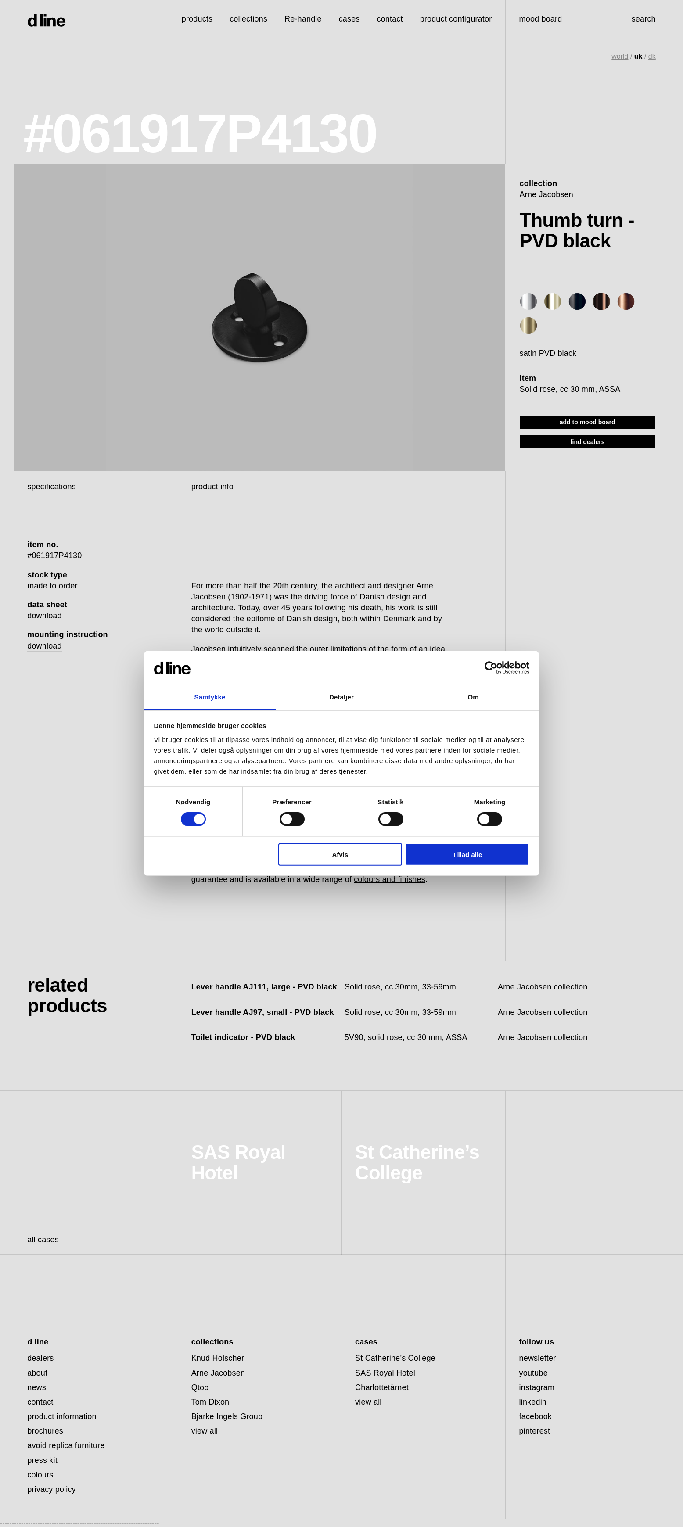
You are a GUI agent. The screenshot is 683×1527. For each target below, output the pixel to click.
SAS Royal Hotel (385, 1373)
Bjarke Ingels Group (227, 1416)
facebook (535, 1416)
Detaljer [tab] (341, 697)
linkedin (532, 1402)
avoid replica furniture (65, 1445)
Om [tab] (472, 697)
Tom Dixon (210, 1402)
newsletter (537, 1358)
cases (349, 18)
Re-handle (303, 18)
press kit (42, 1460)
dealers (40, 1358)
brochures (45, 1431)
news (36, 1387)
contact (40, 1402)
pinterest (534, 1431)
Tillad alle (467, 854)
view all (204, 1431)
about (37, 1373)
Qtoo (200, 1387)
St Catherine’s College (395, 1358)
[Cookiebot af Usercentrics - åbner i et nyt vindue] (491, 667)
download (44, 615)
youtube (533, 1373)
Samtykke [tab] (210, 697)
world (619, 56)
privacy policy (51, 1489)
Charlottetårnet (382, 1387)
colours (40, 1474)
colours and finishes (389, 879)
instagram (537, 1387)
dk (652, 56)
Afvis (340, 854)
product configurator (456, 18)
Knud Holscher (217, 1358)
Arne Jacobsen (546, 194)
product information (62, 1416)
